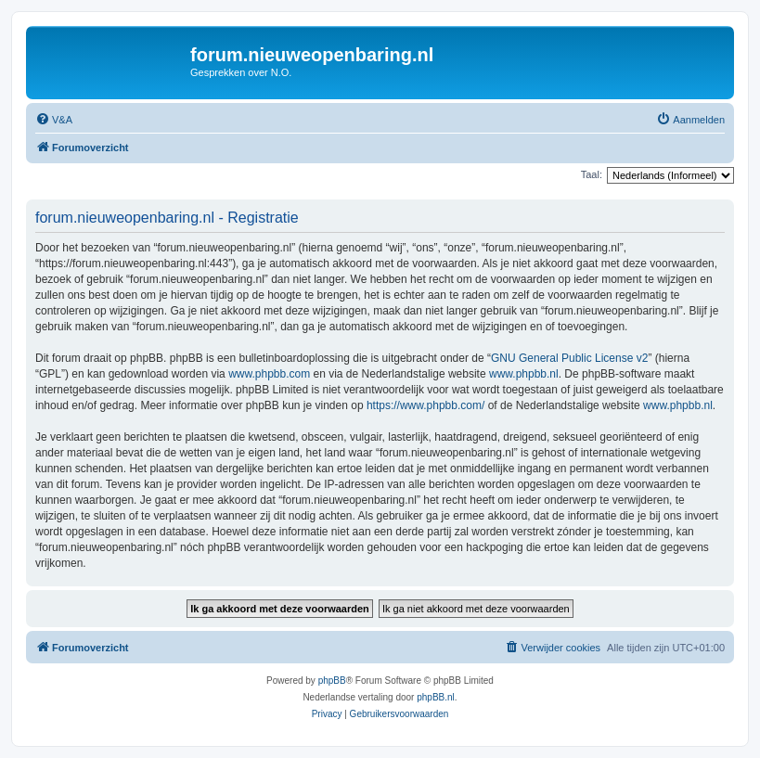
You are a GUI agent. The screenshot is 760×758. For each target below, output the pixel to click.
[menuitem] (53, 120)
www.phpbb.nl (524, 373)
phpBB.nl (436, 697)
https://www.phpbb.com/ (425, 405)
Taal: (591, 174)
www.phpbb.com (269, 373)
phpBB (332, 680)
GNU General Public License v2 (569, 358)
